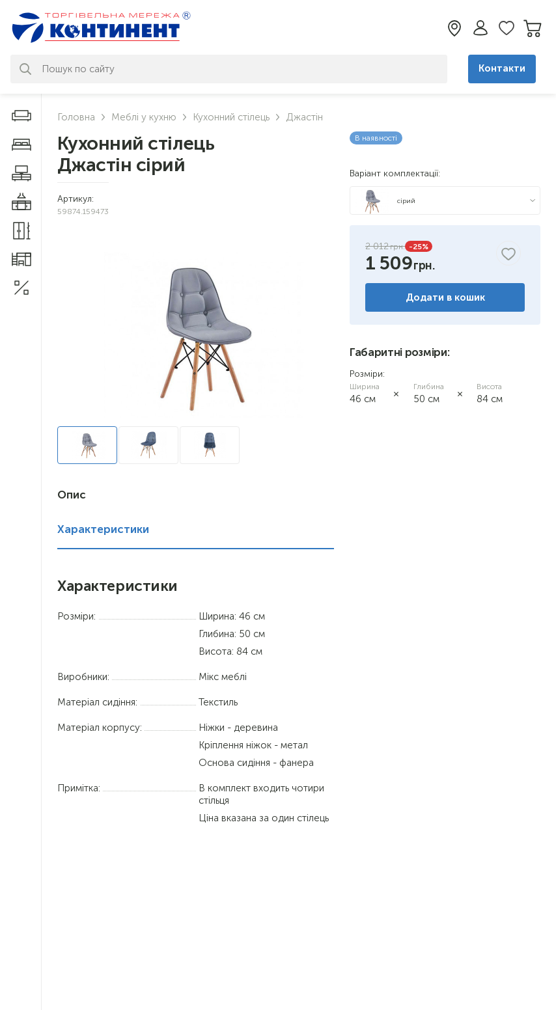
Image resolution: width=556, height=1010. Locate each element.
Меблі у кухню (143, 117)
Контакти (502, 68)
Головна (76, 117)
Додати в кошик (445, 297)
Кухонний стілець (231, 117)
